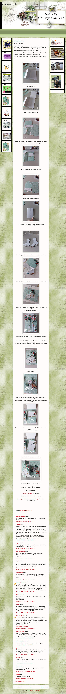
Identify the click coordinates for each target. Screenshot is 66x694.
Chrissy (57, 40)
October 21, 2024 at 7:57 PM (25, 645)
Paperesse (19, 666)
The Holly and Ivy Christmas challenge (27, 499)
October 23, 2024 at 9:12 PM (25, 663)
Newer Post (18, 687)
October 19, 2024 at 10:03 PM (25, 540)
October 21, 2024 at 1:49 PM (25, 638)
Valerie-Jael (19, 572)
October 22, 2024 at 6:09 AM (25, 654)
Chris (17, 561)
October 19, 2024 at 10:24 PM (25, 548)
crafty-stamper (20, 551)
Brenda (18, 657)
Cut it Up (23, 496)
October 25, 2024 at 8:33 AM (25, 671)
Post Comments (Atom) (35, 690)
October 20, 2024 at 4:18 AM (25, 612)
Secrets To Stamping (22, 626)
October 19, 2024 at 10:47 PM (25, 558)
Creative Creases (27, 493)
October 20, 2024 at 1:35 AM (25, 579)
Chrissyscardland (10, 4)
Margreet (18, 594)
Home (31, 687)
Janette (18, 524)
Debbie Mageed (20, 615)
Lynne (18, 543)
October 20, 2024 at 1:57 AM (25, 591)
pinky (17, 648)
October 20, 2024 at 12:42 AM (25, 569)
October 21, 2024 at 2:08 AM (25, 628)
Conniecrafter (20, 631)
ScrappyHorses (20, 582)
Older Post (44, 687)
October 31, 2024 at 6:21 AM (25, 678)
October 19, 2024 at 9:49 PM (25, 521)
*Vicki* (18, 604)
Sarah (18, 674)
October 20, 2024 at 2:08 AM (25, 601)
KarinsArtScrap (20, 516)
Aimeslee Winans (21, 641)
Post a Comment (20, 681)
